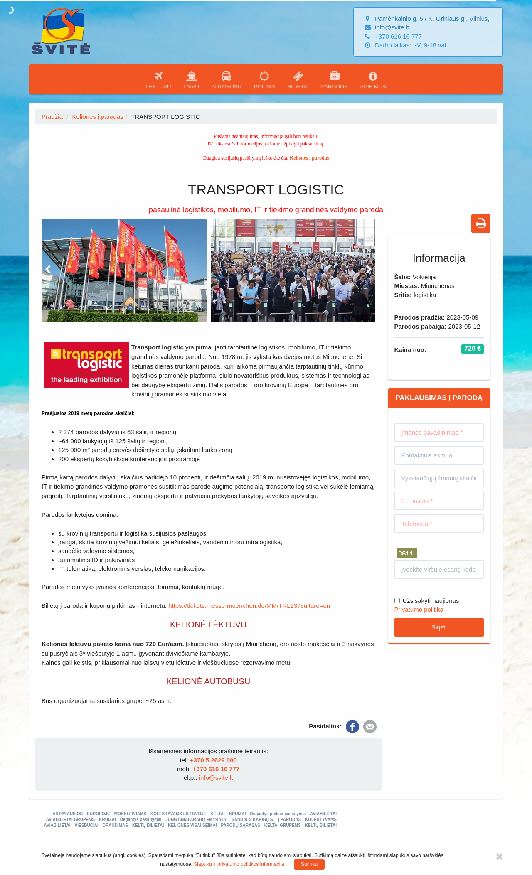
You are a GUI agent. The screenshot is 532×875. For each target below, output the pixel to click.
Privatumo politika (418, 609)
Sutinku (309, 864)
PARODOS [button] (334, 80)
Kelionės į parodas (97, 116)
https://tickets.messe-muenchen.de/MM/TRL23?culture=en (249, 605)
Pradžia (52, 116)
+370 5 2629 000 (213, 760)
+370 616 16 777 (215, 768)
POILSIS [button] (264, 80)
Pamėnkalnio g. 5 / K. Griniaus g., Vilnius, (432, 18)
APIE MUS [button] (373, 80)
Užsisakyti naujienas (426, 600)
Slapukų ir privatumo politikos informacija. (240, 864)
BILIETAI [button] (297, 80)
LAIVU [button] (191, 80)
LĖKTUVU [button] (158, 80)
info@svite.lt (392, 27)
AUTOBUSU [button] (226, 80)
